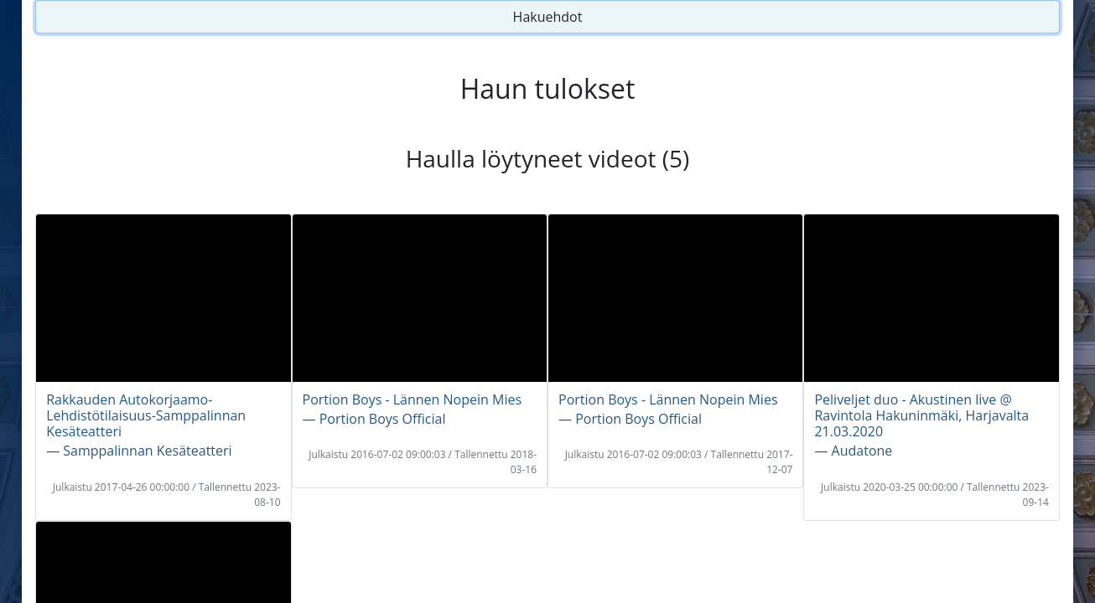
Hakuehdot (548, 17)
